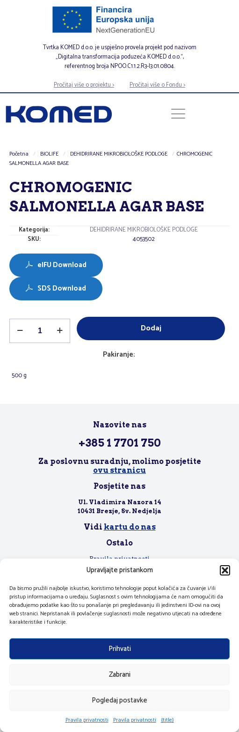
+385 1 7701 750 (120, 442)
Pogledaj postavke (119, 700)
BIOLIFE (49, 153)
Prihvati (120, 649)
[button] (225, 570)
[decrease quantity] (20, 331)
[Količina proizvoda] (39, 331)
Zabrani (119, 674)
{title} (167, 720)
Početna (19, 153)
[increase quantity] (59, 331)
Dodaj (151, 328)
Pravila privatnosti (87, 720)
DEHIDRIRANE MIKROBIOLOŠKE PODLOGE (118, 153)
